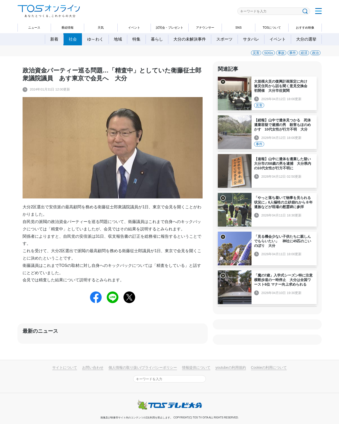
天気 (101, 27)
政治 (315, 53)
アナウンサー (205, 27)
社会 (73, 39)
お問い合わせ (92, 367)
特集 (136, 39)
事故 (281, 53)
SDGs (268, 53)
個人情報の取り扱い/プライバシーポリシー (143, 367)
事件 (292, 53)
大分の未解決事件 (189, 39)
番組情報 (67, 27)
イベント (134, 27)
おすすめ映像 (305, 27)
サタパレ (251, 39)
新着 (54, 39)
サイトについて (64, 367)
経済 (304, 53)
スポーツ (224, 39)
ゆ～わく (95, 39)
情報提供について (196, 367)
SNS (238, 27)
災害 (256, 53)
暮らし (157, 39)
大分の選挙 (306, 39)
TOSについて (272, 27)
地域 (118, 39)
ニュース (34, 27)
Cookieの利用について (269, 367)
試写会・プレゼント (169, 27)
